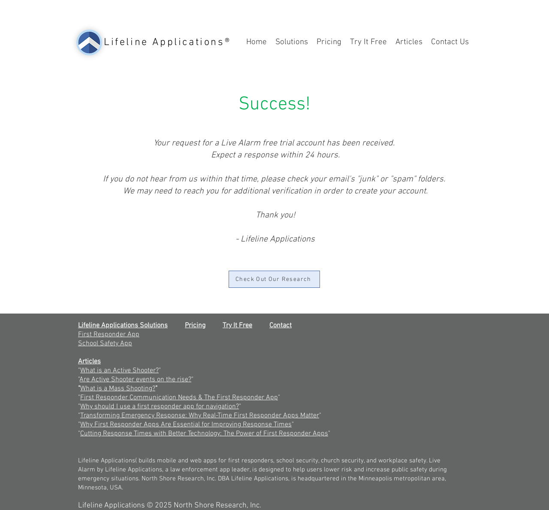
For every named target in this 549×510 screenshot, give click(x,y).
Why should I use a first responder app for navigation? (159, 406)
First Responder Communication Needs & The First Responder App (179, 397)
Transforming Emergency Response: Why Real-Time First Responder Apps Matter (199, 415)
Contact (280, 325)
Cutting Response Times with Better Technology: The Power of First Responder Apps (204, 433)
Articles (89, 361)
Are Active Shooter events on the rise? (135, 379)
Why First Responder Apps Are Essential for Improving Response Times (186, 424)
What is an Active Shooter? (119, 370)
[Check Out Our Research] (274, 279)
